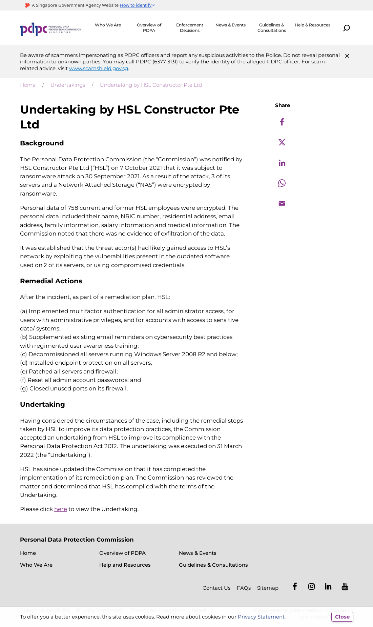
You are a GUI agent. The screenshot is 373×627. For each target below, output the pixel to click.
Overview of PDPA (149, 27)
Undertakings (67, 85)
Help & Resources (312, 24)
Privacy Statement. (262, 616)
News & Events (230, 24)
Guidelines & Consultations (271, 27)
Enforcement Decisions (189, 27)
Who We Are (108, 24)
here (60, 509)
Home (28, 85)
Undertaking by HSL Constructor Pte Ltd (151, 85)
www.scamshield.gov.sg (98, 68)
